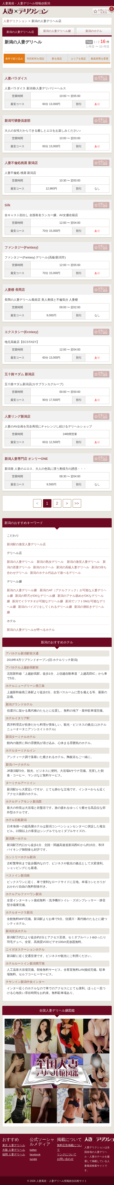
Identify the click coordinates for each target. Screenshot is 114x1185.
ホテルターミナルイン (21, 750)
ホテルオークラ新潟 (19, 912)
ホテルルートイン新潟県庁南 (25, 963)
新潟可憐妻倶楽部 (17, 120)
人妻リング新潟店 (17, 416)
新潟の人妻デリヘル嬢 (57, 31)
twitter (33, 1149)
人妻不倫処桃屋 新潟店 (21, 163)
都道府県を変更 (99, 58)
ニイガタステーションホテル (25, 949)
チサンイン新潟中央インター (25, 982)
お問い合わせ (64, 1154)
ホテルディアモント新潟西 (24, 801)
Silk (7, 205)
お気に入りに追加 (100, 78)
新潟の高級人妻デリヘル (72, 567)
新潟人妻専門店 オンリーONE (26, 459)
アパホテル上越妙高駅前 (22, 667)
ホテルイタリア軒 (18, 718)
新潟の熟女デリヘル (50, 561)
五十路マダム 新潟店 (19, 374)
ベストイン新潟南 (18, 875)
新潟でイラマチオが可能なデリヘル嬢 (37, 601)
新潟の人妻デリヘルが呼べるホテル (31, 629)
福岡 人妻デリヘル (12, 1154)
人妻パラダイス (16, 78)
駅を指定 (57, 58)
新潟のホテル (94, 31)
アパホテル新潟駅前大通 (22, 653)
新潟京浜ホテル (16, 931)
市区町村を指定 (35, 58)
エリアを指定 (78, 58)
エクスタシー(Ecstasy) (21, 332)
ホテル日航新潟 (16, 820)
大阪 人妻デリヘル (12, 1149)
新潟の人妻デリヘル (20, 561)
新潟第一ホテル (16, 838)
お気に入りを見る (101, 11)
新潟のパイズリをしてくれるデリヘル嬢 (45, 606)
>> (76, 503)
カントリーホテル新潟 (21, 857)
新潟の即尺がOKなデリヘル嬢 (35, 595)
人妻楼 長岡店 (15, 289)
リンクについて (66, 1149)
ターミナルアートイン (21, 783)
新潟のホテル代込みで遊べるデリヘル (55, 572)
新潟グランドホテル (19, 704)
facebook (35, 1154)
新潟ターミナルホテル (21, 736)
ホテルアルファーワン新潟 (24, 894)
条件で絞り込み (14, 58)
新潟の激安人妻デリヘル (83, 561)
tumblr (33, 1159)
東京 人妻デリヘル (12, 1145)
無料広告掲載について (69, 1145)
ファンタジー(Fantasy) (21, 247)
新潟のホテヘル (43, 567)
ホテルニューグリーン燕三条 (25, 685)
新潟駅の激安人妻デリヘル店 (26, 544)
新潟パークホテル (18, 764)
